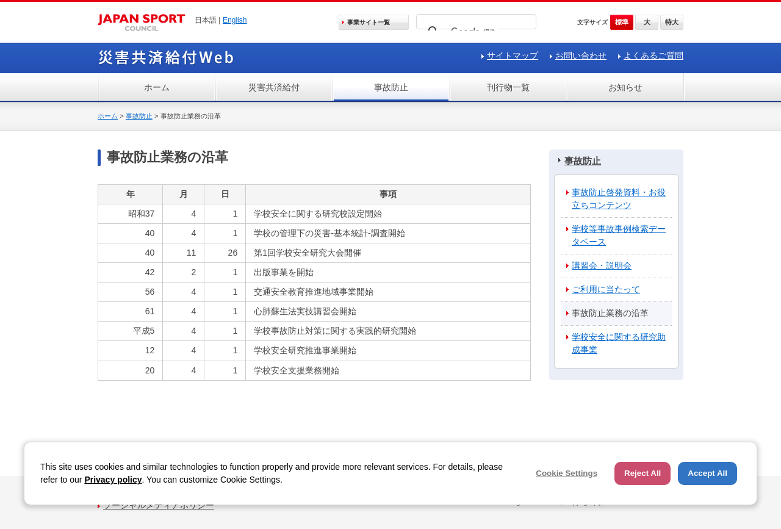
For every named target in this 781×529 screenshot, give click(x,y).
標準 (621, 22)
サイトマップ (512, 55)
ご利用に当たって (606, 289)
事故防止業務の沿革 (610, 313)
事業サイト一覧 (368, 22)
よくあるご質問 (653, 55)
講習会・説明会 (602, 265)
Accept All (707, 473)
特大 (671, 22)
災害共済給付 (274, 87)
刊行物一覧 (508, 87)
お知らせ (625, 87)
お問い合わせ (580, 55)
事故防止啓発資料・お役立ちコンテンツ (619, 198)
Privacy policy (113, 479)
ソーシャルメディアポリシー (158, 505)
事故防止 (391, 87)
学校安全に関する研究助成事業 (619, 343)
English (235, 20)
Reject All (642, 473)
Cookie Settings (566, 473)
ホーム (157, 87)
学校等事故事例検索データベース (619, 235)
